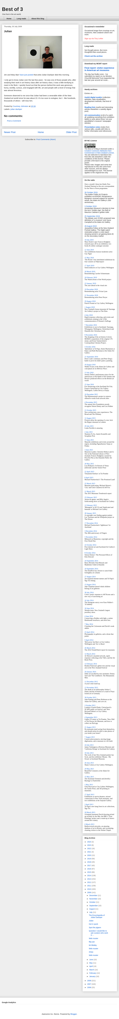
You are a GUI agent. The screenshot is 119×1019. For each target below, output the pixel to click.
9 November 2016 (91, 335)
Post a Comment (14, 121)
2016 (89, 869)
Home (9, 19)
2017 (89, 865)
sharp (91, 952)
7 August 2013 (90, 737)
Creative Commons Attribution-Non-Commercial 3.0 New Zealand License (99, 152)
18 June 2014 (89, 608)
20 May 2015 (89, 464)
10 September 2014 (91, 569)
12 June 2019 (89, 250)
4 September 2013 (91, 717)
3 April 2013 (89, 804)
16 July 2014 (89, 600)
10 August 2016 (90, 365)
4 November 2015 (91, 402)
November (93, 899)
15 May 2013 (89, 777)
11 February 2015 (91, 505)
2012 (89, 882)
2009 (89, 892)
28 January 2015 (90, 513)
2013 (89, 879)
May (91, 963)
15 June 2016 (89, 384)
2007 (89, 984)
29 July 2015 (89, 426)
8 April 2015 (89, 478)
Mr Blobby (93, 945)
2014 (89, 875)
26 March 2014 (90, 648)
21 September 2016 (91, 357)
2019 (89, 859)
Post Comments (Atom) (46, 139)
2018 (89, 862)
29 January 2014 (90, 672)
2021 (89, 852)
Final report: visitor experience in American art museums (99, 69)
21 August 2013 (90, 727)
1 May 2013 (89, 785)
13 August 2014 (90, 585)
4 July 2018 (89, 315)
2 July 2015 (89, 432)
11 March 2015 (90, 491)
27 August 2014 (90, 577)
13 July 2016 (89, 373)
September (93, 906)
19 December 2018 (91, 289)
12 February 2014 (91, 664)
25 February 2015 (91, 497)
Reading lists (90, 107)
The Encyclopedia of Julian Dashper (97, 916)
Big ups (92, 942)
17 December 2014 (91, 523)
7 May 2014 (89, 624)
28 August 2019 (91, 226)
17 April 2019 (89, 266)
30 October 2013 (90, 697)
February (93, 973)
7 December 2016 (91, 325)
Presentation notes (92, 127)
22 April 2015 (89, 472)
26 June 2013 (89, 763)
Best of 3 (12, 9)
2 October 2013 (90, 705)
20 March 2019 (90, 272)
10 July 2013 (89, 753)
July (91, 912)
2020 (89, 855)
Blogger (73, 1014)
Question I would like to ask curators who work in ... (98, 933)
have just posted (26, 75)
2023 (89, 845)
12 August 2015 (90, 418)
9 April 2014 (89, 640)
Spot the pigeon (95, 927)
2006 (89, 987)
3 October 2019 (91, 206)
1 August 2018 (90, 307)
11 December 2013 (91, 682)
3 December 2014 (91, 531)
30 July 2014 (89, 592)
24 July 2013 (89, 745)
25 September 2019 (92, 216)
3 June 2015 (89, 450)
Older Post (71, 132)
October (92, 902)
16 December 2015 (91, 394)
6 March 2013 (89, 824)
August (92, 909)
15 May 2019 (89, 258)
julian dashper (16, 109)
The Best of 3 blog (92, 149)
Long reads (21, 19)
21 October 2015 (90, 410)
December (93, 895)
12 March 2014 (90, 654)
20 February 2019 (91, 277)
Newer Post (9, 132)
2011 (89, 886)
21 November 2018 (91, 295)
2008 (89, 981)
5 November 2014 (91, 537)
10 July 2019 (89, 240)
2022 (89, 848)
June (91, 960)
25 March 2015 (90, 483)
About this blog (37, 19)
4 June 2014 (89, 616)
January (92, 976)
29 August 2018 (90, 301)
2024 (89, 842)
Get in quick (93, 924)
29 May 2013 (89, 769)
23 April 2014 (89, 632)
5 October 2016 (90, 347)
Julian (91, 921)
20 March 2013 (90, 812)
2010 (89, 889)
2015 (89, 872)
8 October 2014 (90, 553)
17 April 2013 (89, 795)
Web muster (93, 938)
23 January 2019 (90, 283)
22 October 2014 (90, 545)
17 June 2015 (89, 440)
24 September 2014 (91, 561)
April (91, 966)
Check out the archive (94, 56)
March (92, 970)
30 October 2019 (91, 192)
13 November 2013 (91, 688)
